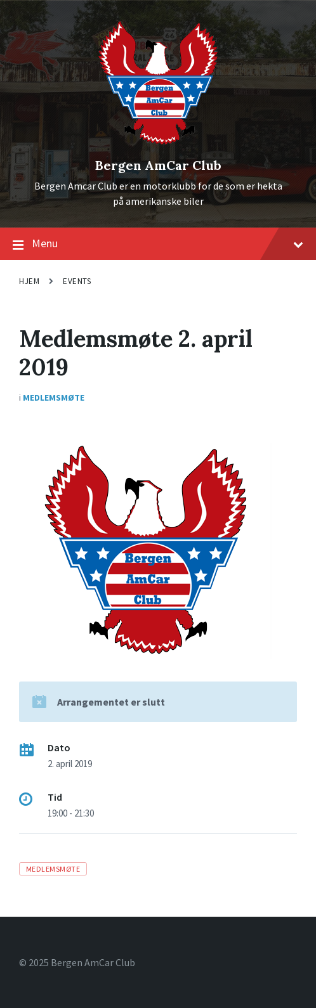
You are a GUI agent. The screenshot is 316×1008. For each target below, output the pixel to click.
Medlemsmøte (53, 397)
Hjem (29, 281)
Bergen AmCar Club (158, 165)
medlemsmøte (53, 869)
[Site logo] (158, 144)
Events (77, 281)
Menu (158, 244)
